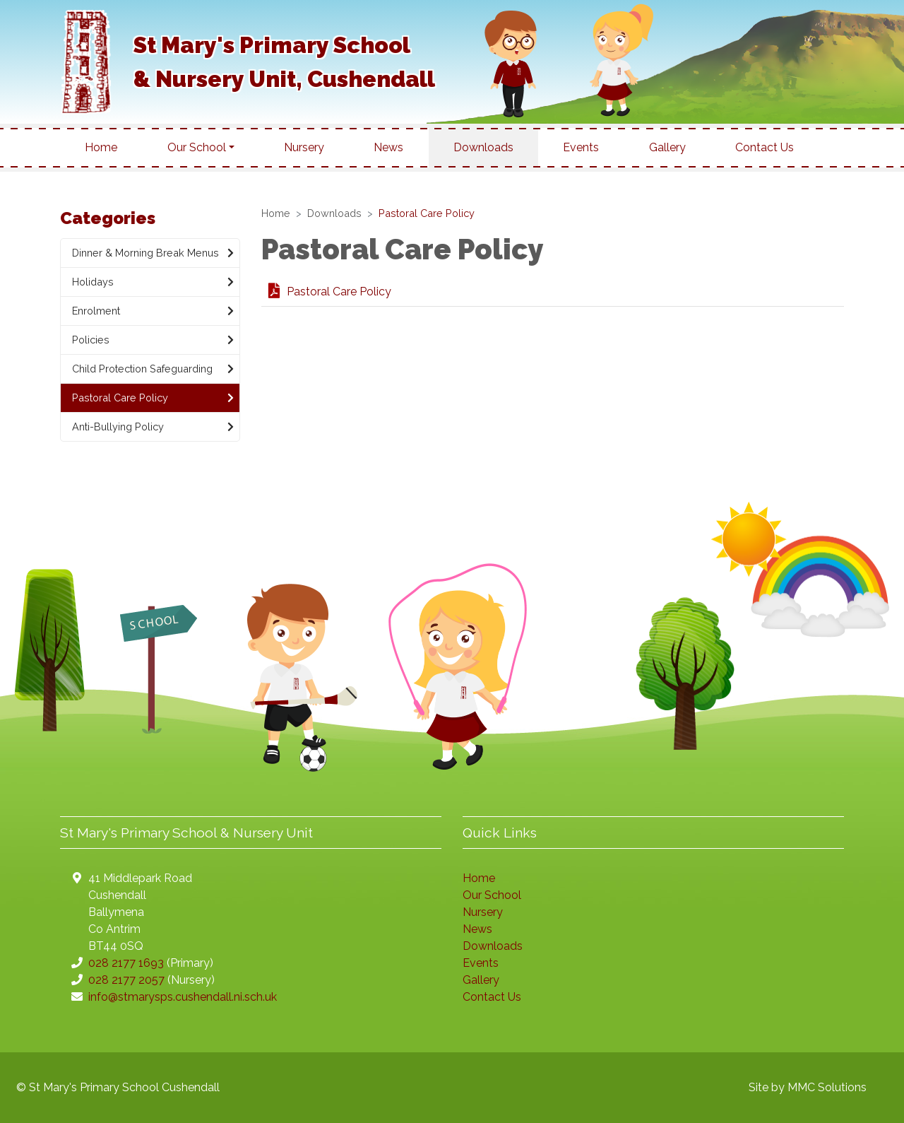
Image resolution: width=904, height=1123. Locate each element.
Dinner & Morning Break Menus (153, 253)
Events (581, 147)
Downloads (483, 147)
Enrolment (153, 311)
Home (101, 147)
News (388, 147)
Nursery (304, 147)
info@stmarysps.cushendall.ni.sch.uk (182, 997)
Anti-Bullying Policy (153, 427)
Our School (492, 895)
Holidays (153, 282)
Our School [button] (196, 147)
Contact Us (764, 147)
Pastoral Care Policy (329, 291)
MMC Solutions (827, 1087)
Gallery (667, 147)
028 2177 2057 (126, 980)
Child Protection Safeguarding (153, 369)
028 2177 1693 (126, 963)
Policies (153, 340)
